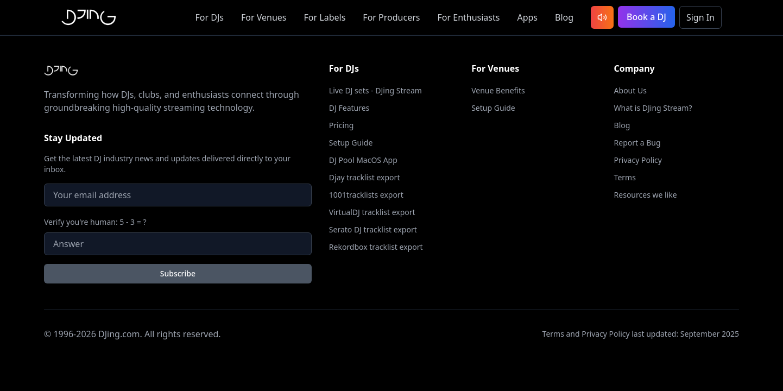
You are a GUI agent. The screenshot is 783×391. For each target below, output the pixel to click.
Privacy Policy (638, 160)
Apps (527, 17)
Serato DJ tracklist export (373, 229)
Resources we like (645, 195)
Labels (325, 17)
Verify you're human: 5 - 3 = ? (95, 222)
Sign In (700, 17)
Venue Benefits (498, 90)
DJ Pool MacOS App (363, 160)
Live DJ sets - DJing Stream (375, 90)
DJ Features (349, 108)
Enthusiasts (468, 17)
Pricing (341, 125)
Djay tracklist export (364, 177)
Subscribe (177, 273)
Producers (391, 17)
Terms (625, 177)
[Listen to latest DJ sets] (602, 17)
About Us (630, 90)
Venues (264, 17)
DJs (209, 17)
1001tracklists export (366, 195)
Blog (564, 17)
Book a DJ (646, 17)
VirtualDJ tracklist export (372, 212)
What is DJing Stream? (653, 108)
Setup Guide (351, 142)
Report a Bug (637, 142)
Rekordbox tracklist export (376, 247)
